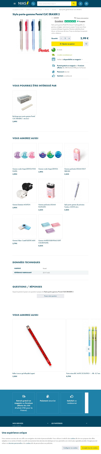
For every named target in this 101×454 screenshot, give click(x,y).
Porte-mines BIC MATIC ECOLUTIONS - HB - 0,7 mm (47, 346)
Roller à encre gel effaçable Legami (24, 345)
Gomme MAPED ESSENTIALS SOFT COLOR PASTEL (49, 241)
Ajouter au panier (68, 44)
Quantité (54, 38)
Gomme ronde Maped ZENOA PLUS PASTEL (24, 170)
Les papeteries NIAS (18, 9)
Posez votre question (82, 18)
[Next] (88, 336)
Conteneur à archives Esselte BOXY (75, 345)
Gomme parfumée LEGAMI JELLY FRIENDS (75, 170)
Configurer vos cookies (70, 448)
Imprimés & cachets (18, 409)
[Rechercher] (74, 3)
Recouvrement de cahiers (20, 403)
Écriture (47, 9)
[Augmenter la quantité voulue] (69, 38)
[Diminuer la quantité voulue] (61, 38)
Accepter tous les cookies (90, 448)
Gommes (54, 9)
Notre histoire (55, 400)
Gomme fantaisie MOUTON (21, 205)
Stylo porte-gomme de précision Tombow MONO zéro (74, 206)
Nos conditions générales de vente (23, 426)
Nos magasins (55, 403)
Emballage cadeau (18, 412)
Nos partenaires (56, 406)
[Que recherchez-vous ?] (54, 3)
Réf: (52, 18)
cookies (72, 438)
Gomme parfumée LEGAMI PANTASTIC (47, 206)
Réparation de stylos (19, 406)
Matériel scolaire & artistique (34, 9)
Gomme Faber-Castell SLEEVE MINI (24, 240)
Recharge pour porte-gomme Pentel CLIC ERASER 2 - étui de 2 (24, 117)
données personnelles (15, 443)
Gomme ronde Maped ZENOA (48, 169)
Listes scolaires (17, 400)
